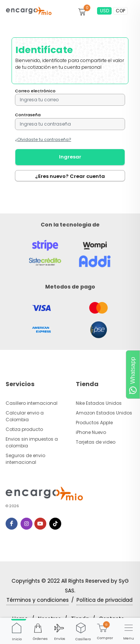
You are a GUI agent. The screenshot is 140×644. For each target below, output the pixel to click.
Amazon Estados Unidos (104, 413)
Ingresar (70, 156)
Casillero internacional (31, 403)
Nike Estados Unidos (99, 403)
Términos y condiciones (37, 600)
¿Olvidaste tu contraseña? (43, 139)
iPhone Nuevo (91, 432)
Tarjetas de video (95, 442)
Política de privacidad (105, 600)
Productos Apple (94, 422)
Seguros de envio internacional (25, 458)
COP (120, 10)
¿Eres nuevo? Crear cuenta (70, 176)
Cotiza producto (24, 429)
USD (104, 10)
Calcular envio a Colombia (25, 416)
